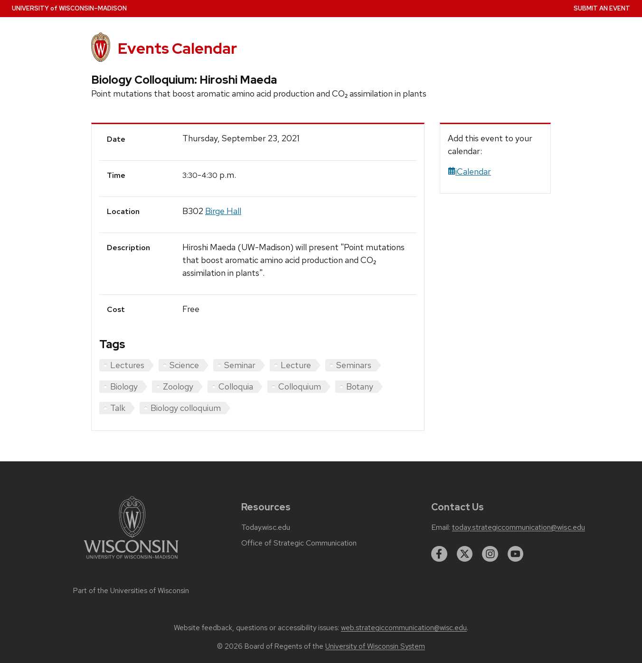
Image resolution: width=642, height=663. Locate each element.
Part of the (131, 590)
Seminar (239, 365)
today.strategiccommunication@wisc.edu (518, 527)
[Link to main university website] (131, 561)
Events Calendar (177, 48)
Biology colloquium (186, 407)
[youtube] (516, 554)
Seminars (353, 365)
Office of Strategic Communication (299, 543)
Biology (124, 386)
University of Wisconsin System (375, 646)
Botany (359, 386)
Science (184, 365)
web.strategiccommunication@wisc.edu (404, 628)
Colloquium (299, 386)
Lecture (296, 365)
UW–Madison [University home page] (69, 8)
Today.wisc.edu (265, 527)
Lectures (127, 365)
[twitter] (465, 554)
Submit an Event (602, 8)
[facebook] (439, 554)
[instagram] (490, 554)
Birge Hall (223, 210)
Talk (117, 407)
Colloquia (235, 386)
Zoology (178, 386)
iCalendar (469, 171)
